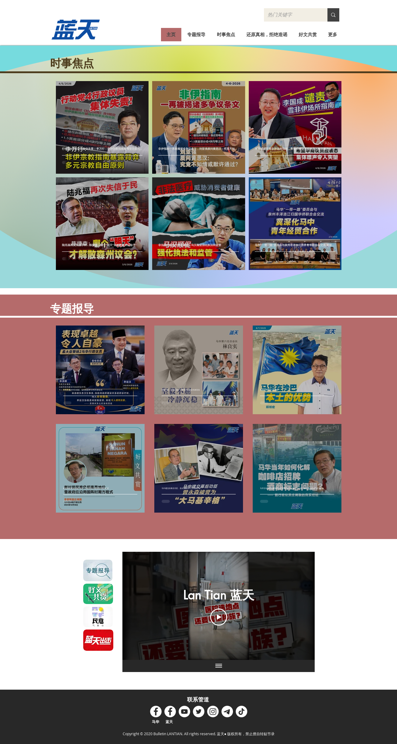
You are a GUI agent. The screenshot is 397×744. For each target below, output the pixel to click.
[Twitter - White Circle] (198, 711)
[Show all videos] (218, 666)
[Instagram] (213, 711)
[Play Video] (218, 617)
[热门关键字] (291, 15)
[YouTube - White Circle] (184, 711)
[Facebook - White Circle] (156, 711)
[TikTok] (241, 711)
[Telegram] (227, 711)
